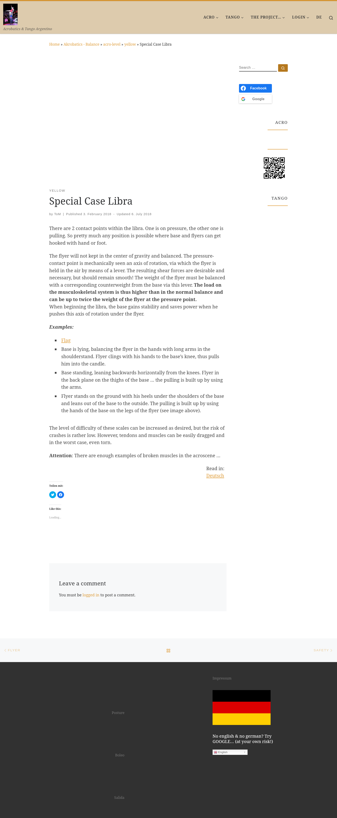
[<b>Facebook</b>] (255, 88)
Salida (119, 797)
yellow (130, 44)
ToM (57, 214)
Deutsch (215, 475)
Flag (65, 340)
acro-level (111, 44)
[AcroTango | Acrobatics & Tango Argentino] (10, 13)
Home (54, 44)
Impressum (222, 678)
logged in (91, 594)
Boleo (119, 755)
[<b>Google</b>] (255, 99)
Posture (118, 712)
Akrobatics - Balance (82, 44)
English (220, 752)
